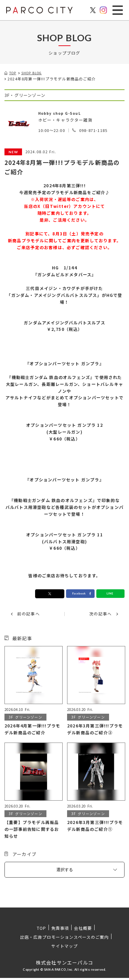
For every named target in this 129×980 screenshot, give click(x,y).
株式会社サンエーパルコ (64, 964)
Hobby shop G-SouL (62, 114)
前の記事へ (30, 615)
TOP (41, 930)
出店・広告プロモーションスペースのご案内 (64, 939)
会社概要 (83, 930)
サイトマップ (64, 948)
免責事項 (60, 930)
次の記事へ (99, 615)
